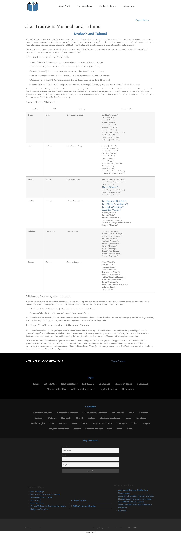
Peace (84, 423)
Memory (63, 423)
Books (131, 412)
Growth (79, 418)
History (91, 418)
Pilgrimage (104, 383)
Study (119, 428)
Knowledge (141, 418)
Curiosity (39, 418)
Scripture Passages (94, 428)
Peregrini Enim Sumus (101, 423)
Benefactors (128, 389)
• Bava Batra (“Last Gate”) (112, 207)
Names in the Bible (56, 389)
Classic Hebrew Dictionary (94, 412)
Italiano (145, 20)
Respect (77, 428)
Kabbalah (122, 510)
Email (64, 455)
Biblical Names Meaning (84, 506)
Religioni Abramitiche (59, 428)
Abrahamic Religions (42, 412)
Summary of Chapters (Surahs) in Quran (136, 496)
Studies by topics (107, 5)
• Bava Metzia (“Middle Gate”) (114, 204)
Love (52, 423)
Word (129, 428)
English (139, 20)
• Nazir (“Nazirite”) (109, 187)
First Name (66, 447)
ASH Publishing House (83, 389)
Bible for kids (118, 412)
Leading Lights (38, 423)
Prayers (146, 423)
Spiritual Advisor (109, 389)
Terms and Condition (115, 528)
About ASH (64, 5)
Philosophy (122, 423)
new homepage (37, 491)
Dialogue (52, 418)
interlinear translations (110, 418)
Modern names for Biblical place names (135, 499)
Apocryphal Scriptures (67, 412)
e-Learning (128, 5)
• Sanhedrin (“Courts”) (111, 210)
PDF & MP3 (88, 383)
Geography (66, 418)
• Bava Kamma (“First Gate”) (113, 201)
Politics (135, 423)
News (74, 423)
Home (36, 383)
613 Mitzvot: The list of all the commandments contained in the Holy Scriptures (135, 504)
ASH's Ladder (79, 500)
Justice (128, 418)
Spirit (109, 428)
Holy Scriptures (84, 5)
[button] (90, 500)
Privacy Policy (98, 528)
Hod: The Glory (37, 503)
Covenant (143, 412)
